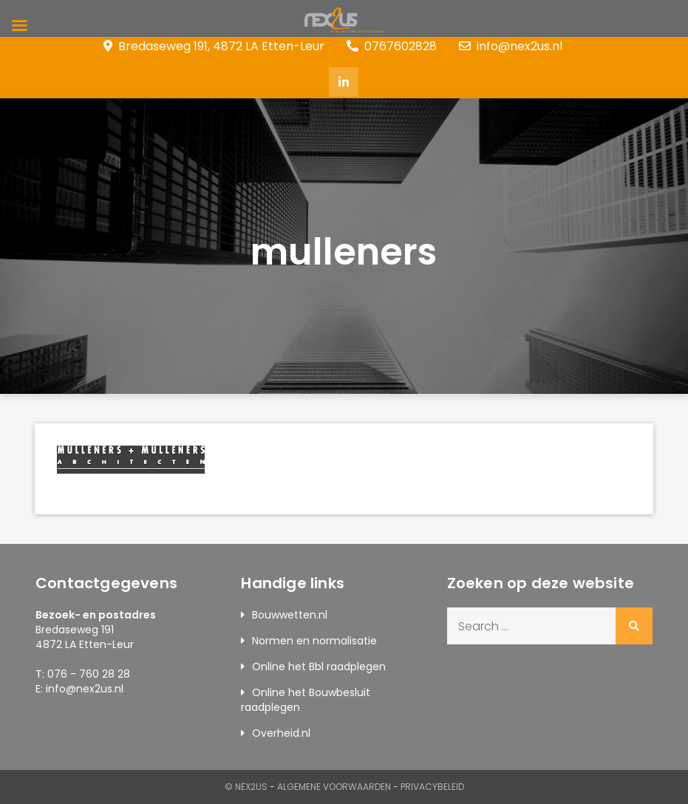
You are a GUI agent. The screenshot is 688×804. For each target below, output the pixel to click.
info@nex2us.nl (510, 46)
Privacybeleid (432, 786)
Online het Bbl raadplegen (319, 666)
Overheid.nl (281, 733)
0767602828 (392, 46)
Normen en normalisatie (314, 640)
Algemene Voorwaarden (334, 786)
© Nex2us (246, 786)
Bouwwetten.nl (289, 614)
